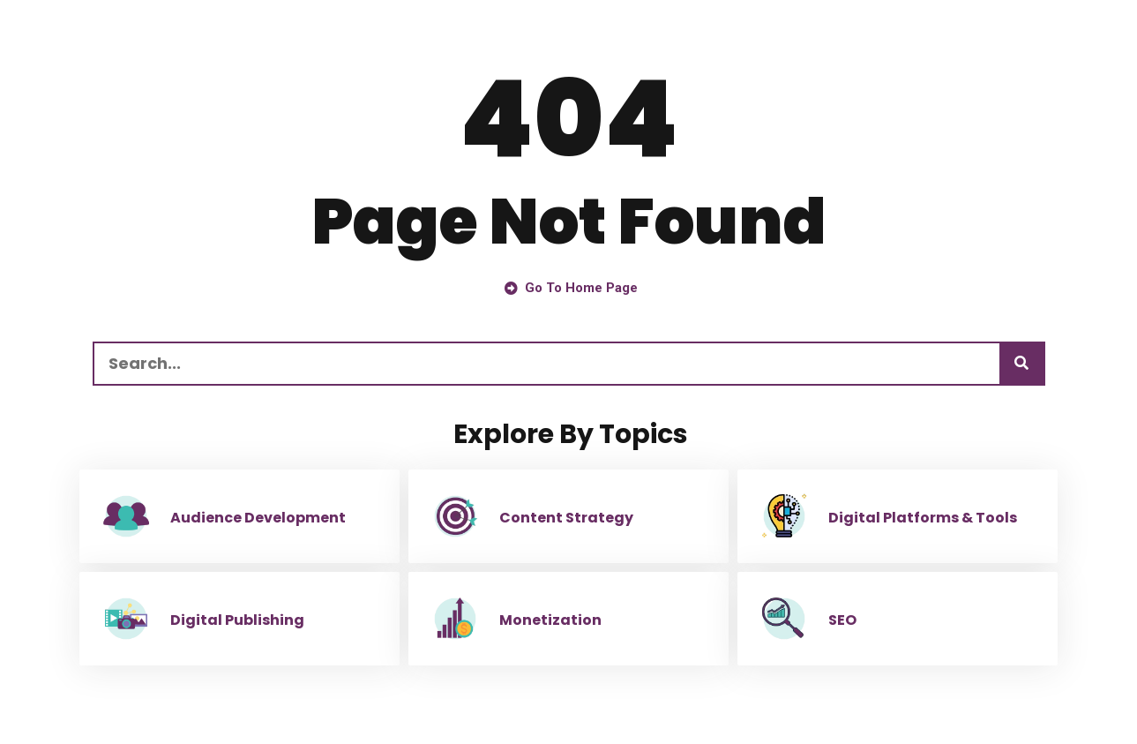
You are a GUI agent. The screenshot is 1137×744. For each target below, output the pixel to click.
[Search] (1021, 363)
